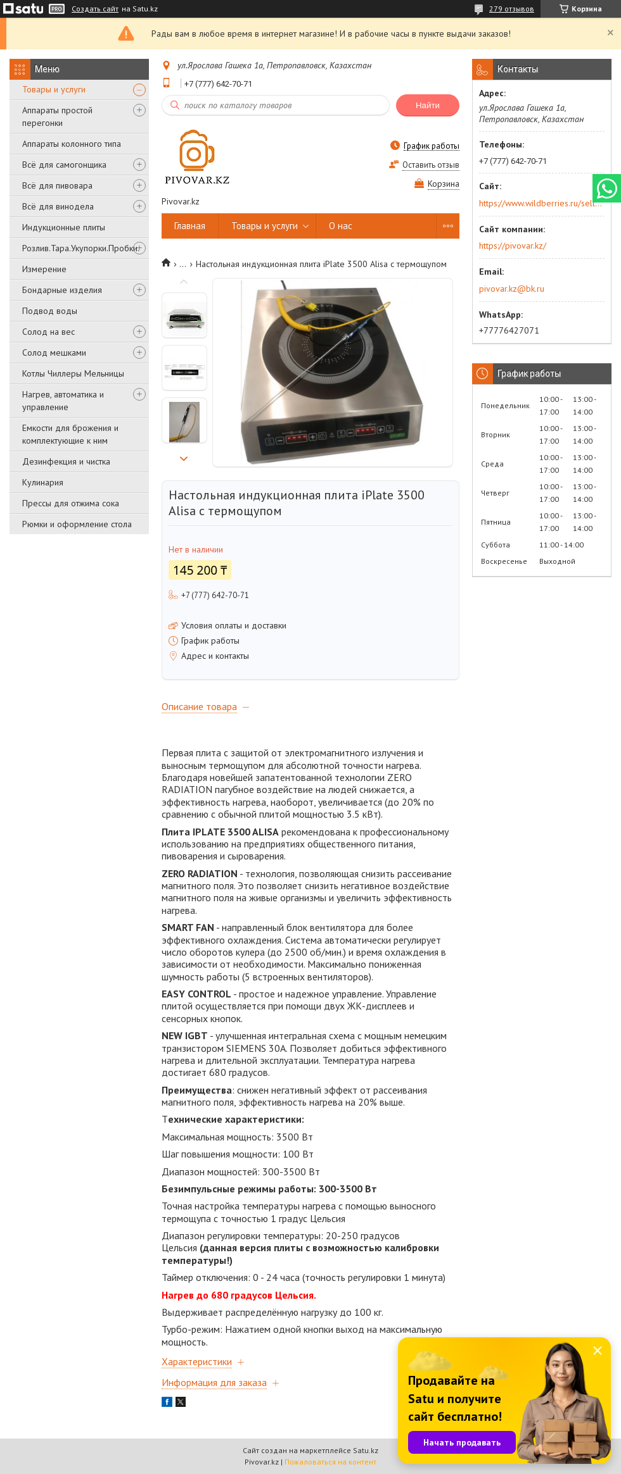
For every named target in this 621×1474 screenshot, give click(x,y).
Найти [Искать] (428, 105)
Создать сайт (95, 8)
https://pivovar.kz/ (512, 245)
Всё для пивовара (57, 185)
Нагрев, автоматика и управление (63, 401)
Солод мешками (54, 352)
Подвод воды (49, 310)
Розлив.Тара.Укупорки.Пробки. (80, 248)
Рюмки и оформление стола (77, 524)
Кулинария (42, 482)
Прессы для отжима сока (70, 503)
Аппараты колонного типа (71, 143)
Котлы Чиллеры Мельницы (73, 373)
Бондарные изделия (62, 290)
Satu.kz (365, 1450)
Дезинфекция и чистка (66, 461)
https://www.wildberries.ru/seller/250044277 (541, 203)
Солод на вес (48, 331)
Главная (189, 225)
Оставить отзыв (430, 164)
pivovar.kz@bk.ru (511, 288)
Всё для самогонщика (64, 164)
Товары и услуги (54, 89)
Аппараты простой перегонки (57, 116)
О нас (340, 225)
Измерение (44, 269)
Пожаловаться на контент (330, 1461)
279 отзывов (511, 8)
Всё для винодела (58, 206)
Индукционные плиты (63, 227)
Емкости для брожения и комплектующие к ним (70, 434)
